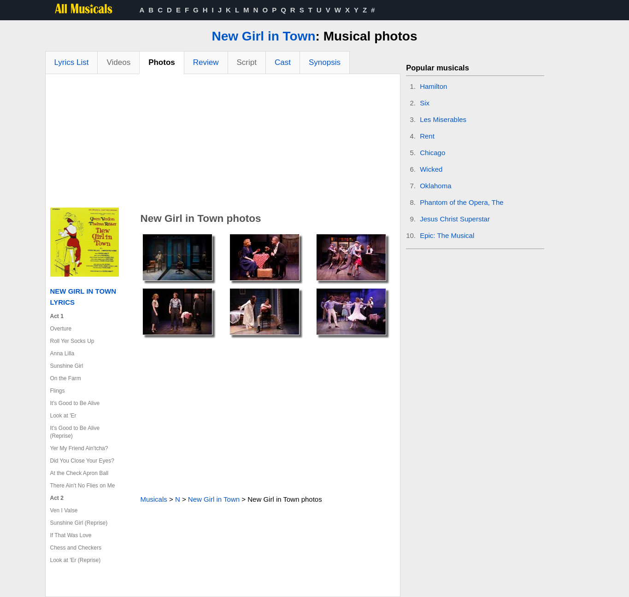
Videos (118, 62)
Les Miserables (443, 119)
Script (247, 62)
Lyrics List (71, 62)
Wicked (431, 169)
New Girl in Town (264, 36)
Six (424, 103)
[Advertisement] (223, 143)
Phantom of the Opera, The (462, 202)
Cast (283, 62)
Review (206, 62)
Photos (161, 62)
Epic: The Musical (447, 235)
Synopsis (325, 62)
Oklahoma (435, 186)
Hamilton (433, 86)
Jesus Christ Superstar (455, 219)
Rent (427, 136)
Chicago (432, 152)
